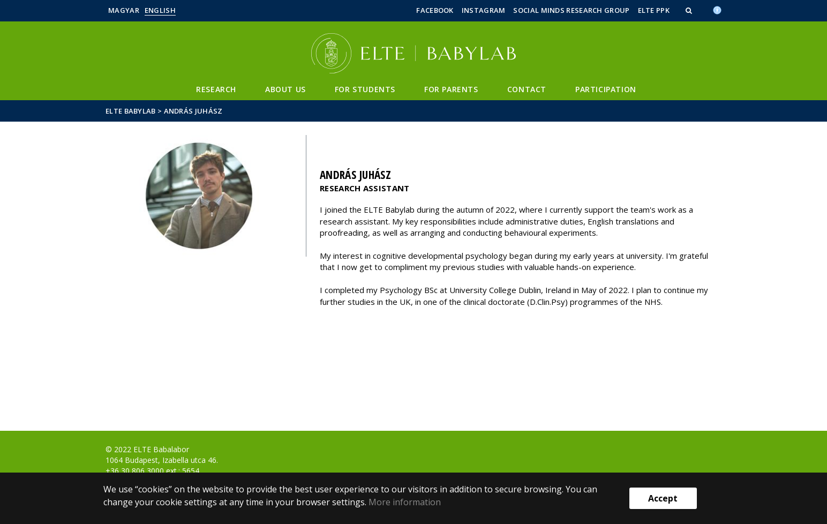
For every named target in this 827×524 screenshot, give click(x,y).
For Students (365, 89)
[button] (690, 10)
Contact (526, 89)
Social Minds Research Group (571, 10)
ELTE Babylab (131, 111)
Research (216, 89)
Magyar (123, 10)
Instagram (484, 10)
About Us (285, 89)
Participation (605, 89)
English (160, 10)
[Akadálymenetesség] (717, 9)
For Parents (451, 89)
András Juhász (193, 111)
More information (405, 502)
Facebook (434, 10)
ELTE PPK (654, 10)
